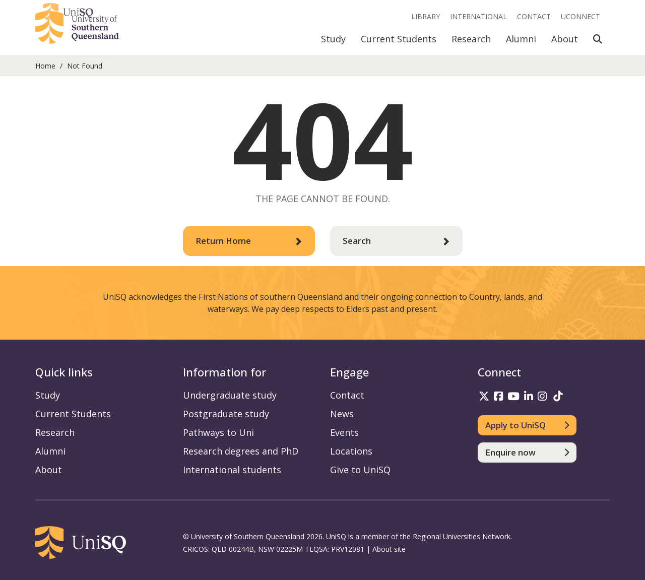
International (478, 16)
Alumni (521, 39)
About (564, 39)
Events (344, 432)
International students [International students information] (232, 470)
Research (471, 39)
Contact (534, 16)
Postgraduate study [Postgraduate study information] (226, 414)
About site (389, 549)
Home (45, 66)
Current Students (398, 39)
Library (425, 16)
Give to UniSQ (360, 470)
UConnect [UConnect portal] (580, 16)
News (342, 414)
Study (333, 39)
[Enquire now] (527, 452)
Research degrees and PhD (240, 451)
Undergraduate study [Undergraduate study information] (230, 395)
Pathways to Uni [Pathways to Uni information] (218, 432)
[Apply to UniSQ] (527, 425)
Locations (351, 451)
